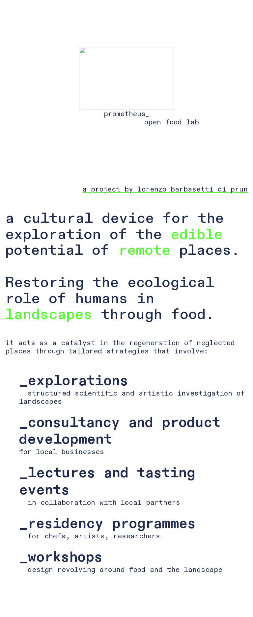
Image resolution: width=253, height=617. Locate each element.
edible (196, 234)
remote (144, 250)
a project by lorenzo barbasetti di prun (165, 189)
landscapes (48, 314)
